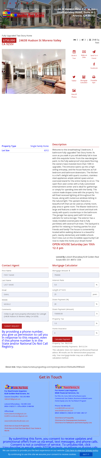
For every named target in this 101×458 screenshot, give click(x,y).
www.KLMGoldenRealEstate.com (16, 412)
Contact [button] (78, 9)
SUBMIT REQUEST (11, 317)
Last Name (6, 272)
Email (4, 281)
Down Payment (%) (60, 291)
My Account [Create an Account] (91, 9)
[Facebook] (74, 69)
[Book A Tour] (74, 56)
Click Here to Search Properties (16, 417)
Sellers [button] (67, 9)
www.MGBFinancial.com (64, 402)
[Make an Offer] (84, 56)
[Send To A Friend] (94, 56)
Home (6, 9)
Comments (6, 300)
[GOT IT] (86, 454)
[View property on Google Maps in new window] (50, 112)
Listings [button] (16, 9)
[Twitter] (84, 69)
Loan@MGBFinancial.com (64, 400)
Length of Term (59, 281)
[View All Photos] (84, 83)
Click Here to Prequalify (64, 409)
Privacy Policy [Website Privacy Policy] (75, 442)
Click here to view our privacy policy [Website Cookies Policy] (81, 450)
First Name (6, 262)
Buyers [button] (57, 9)
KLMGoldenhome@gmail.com (15, 405)
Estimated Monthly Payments (69, 338)
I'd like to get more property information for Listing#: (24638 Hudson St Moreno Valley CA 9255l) (25, 308)
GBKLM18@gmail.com (12, 390)
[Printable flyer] (74, 83)
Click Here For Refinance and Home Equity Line (73, 414)
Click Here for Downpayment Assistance (70, 412)
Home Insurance (59, 320)
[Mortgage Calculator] (94, 69)
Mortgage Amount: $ (61, 262)
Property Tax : (62, 334)
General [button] (46, 9)
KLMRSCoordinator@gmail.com (16, 408)
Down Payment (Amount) (63, 300)
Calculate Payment (62, 331)
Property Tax (58, 310)
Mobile (5, 291)
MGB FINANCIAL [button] (31, 9)
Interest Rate (58, 272)
